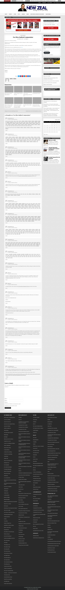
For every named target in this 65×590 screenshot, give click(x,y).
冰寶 (15, 165)
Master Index (48, 14)
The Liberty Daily (7, 546)
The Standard (35, 482)
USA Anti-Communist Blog (8, 570)
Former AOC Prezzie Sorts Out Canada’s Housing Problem (17, 106)
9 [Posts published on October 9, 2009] (54, 125)
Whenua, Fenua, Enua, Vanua (52, 490)
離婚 (26, 231)
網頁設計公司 (10, 123)
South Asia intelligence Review (9, 538)
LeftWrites (49, 469)
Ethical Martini (35, 439)
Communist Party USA (22, 429)
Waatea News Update (37, 487)
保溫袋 (16, 151)
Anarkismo (49, 499)
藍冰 (25, 164)
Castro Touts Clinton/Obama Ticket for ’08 (27, 94)
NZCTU (34, 467)
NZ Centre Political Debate (37, 426)
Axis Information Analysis (8, 432)
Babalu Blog (6, 434)
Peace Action (21, 506)
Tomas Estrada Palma (7, 566)
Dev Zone (34, 437)
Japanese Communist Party (52, 457)
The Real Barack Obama (8, 553)
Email (6, 400)
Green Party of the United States (24, 475)
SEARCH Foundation (51, 484)
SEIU (19, 519)
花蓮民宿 (25, 153)
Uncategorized (23, 35)
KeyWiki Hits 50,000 (36, 93)
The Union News (7, 559)
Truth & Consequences (8, 568)
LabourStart (50, 518)
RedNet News (50, 529)
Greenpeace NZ (36, 452)
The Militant (21, 530)
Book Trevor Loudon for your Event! (37, 14)
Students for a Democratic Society (24, 523)
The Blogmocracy (7, 544)
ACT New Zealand (36, 417)
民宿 (35, 152)
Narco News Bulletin (36, 498)
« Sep (45, 134)
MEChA (20, 491)
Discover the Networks (8, 460)
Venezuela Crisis (7, 574)
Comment (7, 386)
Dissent (20, 470)
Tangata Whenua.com (37, 480)
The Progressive (21, 534)
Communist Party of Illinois (23, 427)
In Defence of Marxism (52, 504)
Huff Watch (6, 475)
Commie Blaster (7, 449)
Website (6, 402)
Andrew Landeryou (7, 428)
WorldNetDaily (6, 581)
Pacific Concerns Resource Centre (54, 475)
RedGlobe (49, 527)
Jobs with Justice (22, 484)
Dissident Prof (6, 462)
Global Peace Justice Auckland (38, 446)
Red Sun (49, 525)
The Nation (20, 532)
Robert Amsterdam (7, 527)
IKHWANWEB (50, 446)
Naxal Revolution (50, 473)
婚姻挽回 (36, 121)
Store (15, 14)
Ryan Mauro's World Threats (9, 531)
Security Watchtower (7, 536)
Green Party (35, 448)
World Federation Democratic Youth (54, 543)
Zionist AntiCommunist (8, 583)
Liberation (35, 461)
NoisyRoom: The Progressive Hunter (10, 508)
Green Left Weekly (51, 444)
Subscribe (44, 2)
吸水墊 (8, 151)
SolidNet (49, 537)
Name (6, 398)
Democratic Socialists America (24, 431)
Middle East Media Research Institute (10, 501)
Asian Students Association (52, 417)
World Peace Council (51, 547)
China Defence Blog (7, 447)
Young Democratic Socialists (23, 545)
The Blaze (5, 542)
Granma (34, 496)
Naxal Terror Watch (7, 503)
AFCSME (20, 417)
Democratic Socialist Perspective (53, 442)
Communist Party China (52, 432)
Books (40, 2)
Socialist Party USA (22, 521)
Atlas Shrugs (6, 430)
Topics (19, 14)
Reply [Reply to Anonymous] (6, 130)
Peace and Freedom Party (23, 508)
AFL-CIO (20, 419)
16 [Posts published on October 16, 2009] (54, 127)
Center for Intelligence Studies (9, 443)
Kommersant (35, 519)
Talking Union (21, 525)
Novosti (34, 526)
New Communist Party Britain (38, 524)
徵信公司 (30, 230)
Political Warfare (7, 516)
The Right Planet (7, 555)
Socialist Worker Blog (37, 478)
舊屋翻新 (19, 152)
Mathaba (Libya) (36, 535)
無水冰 (8, 164)
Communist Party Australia (52, 428)
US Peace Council (22, 538)
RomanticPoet (6, 529)
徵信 (6, 121)
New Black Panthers (22, 497)
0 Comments (56, 141)
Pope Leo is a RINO (47, 76)
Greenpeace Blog (36, 450)
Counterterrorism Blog (8, 454)
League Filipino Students (52, 467)
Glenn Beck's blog (7, 473)
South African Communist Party (38, 537)
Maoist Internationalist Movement (54, 520)
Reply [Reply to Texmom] (6, 354)
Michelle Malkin (7, 499)
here (22, 47)
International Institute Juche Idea (53, 448)
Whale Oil (34, 432)
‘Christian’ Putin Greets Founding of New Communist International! (54, 148)
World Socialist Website (52, 552)
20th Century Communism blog (9, 417)
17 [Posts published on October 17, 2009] (56, 127)
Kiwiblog (34, 421)
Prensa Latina (35, 500)
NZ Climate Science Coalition (38, 428)
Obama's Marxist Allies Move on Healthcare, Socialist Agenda (9, 106)
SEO (7, 125)
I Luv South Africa (7, 477)
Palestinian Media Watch (8, 514)
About (6, 14)
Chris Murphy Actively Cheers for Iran (50, 113)
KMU (48, 461)
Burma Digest (50, 421)
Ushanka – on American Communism (10, 572)
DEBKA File (6, 458)
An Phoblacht (35, 505)
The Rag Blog (21, 536)
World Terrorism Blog (8, 579)
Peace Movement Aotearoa (38, 474)
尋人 (33, 231)
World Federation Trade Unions (53, 545)
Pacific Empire (35, 430)
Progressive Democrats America (24, 510)
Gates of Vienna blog (7, 471)
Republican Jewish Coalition (9, 525)
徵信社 (12, 121)
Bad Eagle (5, 436)
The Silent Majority (7, 557)
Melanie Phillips (7, 497)
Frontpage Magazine (7, 469)
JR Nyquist (6, 490)
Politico (5, 518)
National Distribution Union (38, 463)
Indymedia (35, 454)
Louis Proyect (21, 489)
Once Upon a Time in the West (9, 512)
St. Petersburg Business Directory (24, 286)
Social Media (49, 2)
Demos (20, 468)
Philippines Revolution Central (53, 482)
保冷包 (8, 166)
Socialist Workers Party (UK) (38, 530)
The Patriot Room (7, 551)
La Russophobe (6, 495)
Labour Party (35, 459)
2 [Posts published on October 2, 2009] (54, 123)
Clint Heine (35, 419)
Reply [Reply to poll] (6, 177)
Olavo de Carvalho (7, 510)
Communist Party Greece (37, 512)
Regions (23, 14)
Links (48, 471)
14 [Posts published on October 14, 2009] (49, 127)
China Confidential (7, 445)
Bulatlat (49, 419)
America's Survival (7, 421)
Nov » (47, 134)
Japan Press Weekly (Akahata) (53, 455)
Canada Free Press (7, 441)
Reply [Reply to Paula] (6, 314)
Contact (10, 14)
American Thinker (7, 426)
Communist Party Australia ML (53, 430)
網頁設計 (32, 122)
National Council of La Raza (23, 495)
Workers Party (35, 489)
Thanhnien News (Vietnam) (52, 488)
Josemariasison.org (51, 459)
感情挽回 (23, 121)
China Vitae (49, 426)
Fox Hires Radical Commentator (23, 37)
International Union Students (53, 513)
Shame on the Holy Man (48, 84)
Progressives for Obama (23, 512)
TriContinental (50, 539)
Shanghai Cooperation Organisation (54, 486)
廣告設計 (31, 127)
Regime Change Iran (7, 523)
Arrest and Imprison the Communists (50, 82)
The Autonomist (7, 540)
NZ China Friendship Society (38, 465)
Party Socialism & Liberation (23, 504)
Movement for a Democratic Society (25, 493)
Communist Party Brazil (37, 494)
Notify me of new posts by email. (11, 405)
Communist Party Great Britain (38, 510)
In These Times (21, 477)
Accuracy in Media (7, 419)
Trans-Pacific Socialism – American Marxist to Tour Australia (51, 110)
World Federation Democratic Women (54, 541)
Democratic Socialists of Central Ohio (25, 466)
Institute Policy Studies (23, 479)
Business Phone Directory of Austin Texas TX (26, 185)
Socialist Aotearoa (36, 476)
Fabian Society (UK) (36, 517)
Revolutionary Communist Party (24, 517)
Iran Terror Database (7, 486)
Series (27, 14)
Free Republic (6, 464)
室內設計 (15, 152)
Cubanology (6, 456)
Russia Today (35, 528)
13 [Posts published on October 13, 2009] (47, 127)
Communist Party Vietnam (52, 440)
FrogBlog (34, 441)
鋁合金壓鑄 (10, 254)
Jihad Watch (6, 488)
